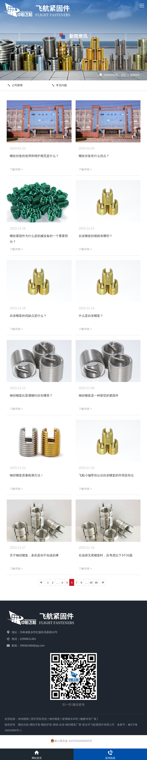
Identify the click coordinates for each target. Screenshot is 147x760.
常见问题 (63, 85)
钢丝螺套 (54, 718)
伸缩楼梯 (23, 718)
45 (91, 582)
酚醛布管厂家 (88, 718)
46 (96, 582)
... (57, 582)
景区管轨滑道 (39, 718)
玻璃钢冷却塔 (70, 718)
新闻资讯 (135, 75)
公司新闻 (19, 85)
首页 (123, 75)
